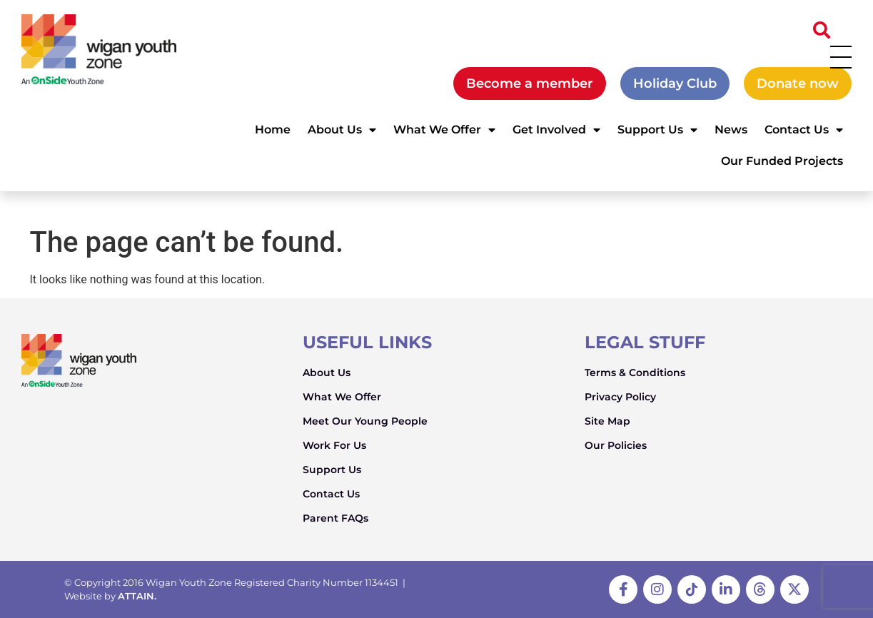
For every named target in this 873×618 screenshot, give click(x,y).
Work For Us (334, 445)
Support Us (657, 130)
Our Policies (616, 445)
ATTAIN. (137, 596)
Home (273, 129)
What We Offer (444, 130)
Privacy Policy (620, 396)
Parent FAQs (335, 518)
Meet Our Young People (365, 421)
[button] (821, 30)
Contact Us (803, 130)
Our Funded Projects (782, 161)
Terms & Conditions (635, 372)
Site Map (607, 421)
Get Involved (556, 130)
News (731, 129)
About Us (342, 130)
